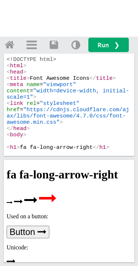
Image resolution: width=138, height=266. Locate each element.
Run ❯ (109, 45)
